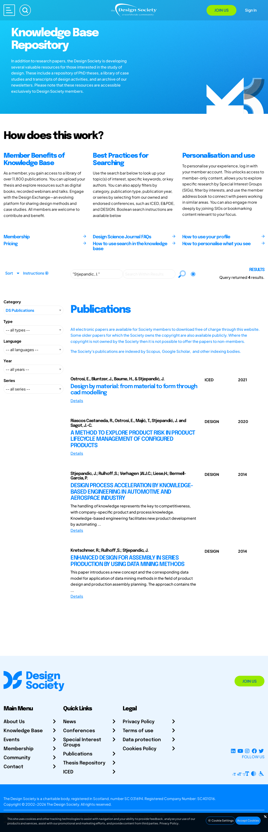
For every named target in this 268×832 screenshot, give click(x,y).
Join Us (221, 10)
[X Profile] (261, 751)
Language (12, 341)
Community (17, 757)
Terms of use (138, 730)
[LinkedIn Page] (233, 751)
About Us (14, 721)
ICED (68, 772)
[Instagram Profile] (247, 751)
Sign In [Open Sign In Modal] (251, 10)
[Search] (25, 10)
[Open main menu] (9, 10)
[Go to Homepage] (134, 9)
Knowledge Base (23, 730)
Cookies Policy (139, 748)
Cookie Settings (220, 820)
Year (8, 360)
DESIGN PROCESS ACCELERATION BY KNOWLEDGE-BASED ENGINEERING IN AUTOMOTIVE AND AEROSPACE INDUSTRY (132, 492)
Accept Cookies (248, 820)
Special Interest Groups (82, 742)
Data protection (142, 739)
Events (11, 739)
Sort (9, 273)
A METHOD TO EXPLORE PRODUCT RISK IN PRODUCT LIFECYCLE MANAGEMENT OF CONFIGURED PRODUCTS (133, 439)
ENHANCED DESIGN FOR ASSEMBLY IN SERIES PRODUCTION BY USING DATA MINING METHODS (127, 561)
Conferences (79, 730)
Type (8, 321)
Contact (13, 766)
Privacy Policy (139, 721)
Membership (18, 748)
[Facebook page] (254, 751)
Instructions (36, 273)
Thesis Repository (84, 763)
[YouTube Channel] (240, 751)
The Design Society (63, 804)
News (69, 721)
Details (77, 400)
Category (12, 301)
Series (9, 380)
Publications (77, 754)
